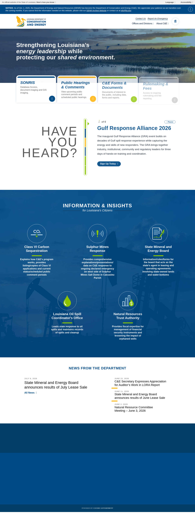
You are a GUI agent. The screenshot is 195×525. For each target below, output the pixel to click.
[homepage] (31, 21)
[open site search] (175, 21)
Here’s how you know (45, 2)
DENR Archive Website (97, 10)
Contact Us (141, 18)
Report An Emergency (158, 18)
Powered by (97, 508)
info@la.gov (126, 10)
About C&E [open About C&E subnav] (161, 23)
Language (169, 2)
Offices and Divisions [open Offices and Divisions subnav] (142, 23)
